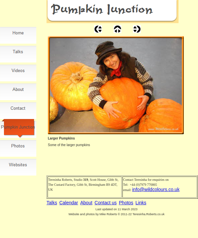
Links (141, 202)
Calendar (68, 202)
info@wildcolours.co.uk (156, 189)
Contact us (106, 202)
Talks (52, 202)
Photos (126, 202)
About (86, 202)
